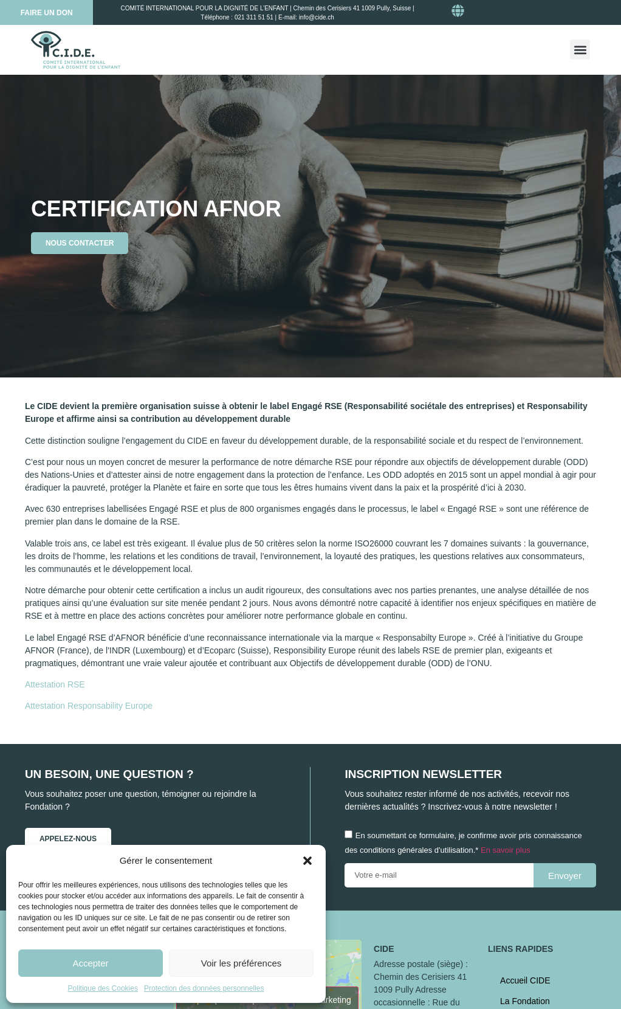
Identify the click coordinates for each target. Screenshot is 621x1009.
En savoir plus (505, 850)
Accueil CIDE (525, 980)
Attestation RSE (55, 684)
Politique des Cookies (103, 988)
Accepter (90, 963)
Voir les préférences (241, 963)
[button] (307, 861)
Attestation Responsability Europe (89, 706)
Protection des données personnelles (204, 988)
